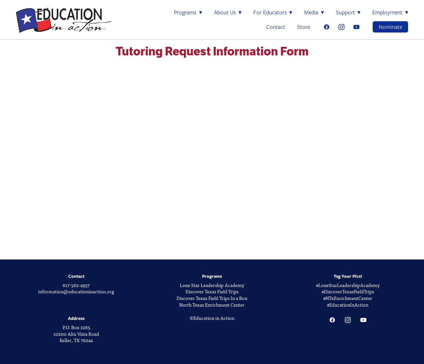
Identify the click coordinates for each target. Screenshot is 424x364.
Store (303, 27)
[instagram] (341, 27)
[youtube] (356, 27)
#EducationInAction (347, 305)
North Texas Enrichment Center (211, 305)
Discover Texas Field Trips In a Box (212, 298)
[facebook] (326, 27)
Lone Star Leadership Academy (212, 285)
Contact (275, 27)
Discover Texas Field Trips (212, 291)
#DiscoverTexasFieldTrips (348, 291)
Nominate (390, 27)
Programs (188, 12)
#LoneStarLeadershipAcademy (348, 285)
